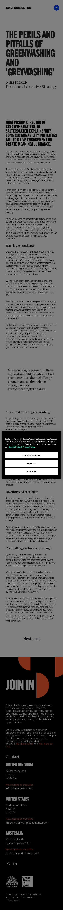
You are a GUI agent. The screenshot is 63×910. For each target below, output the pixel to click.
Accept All (32, 471)
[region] (31, 455)
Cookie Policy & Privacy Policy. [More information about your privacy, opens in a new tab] (22, 447)
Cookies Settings (31, 455)
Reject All (31, 463)
